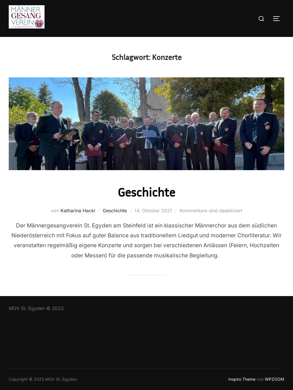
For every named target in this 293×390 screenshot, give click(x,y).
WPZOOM (274, 379)
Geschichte (146, 192)
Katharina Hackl (78, 210)
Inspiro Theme (241, 379)
